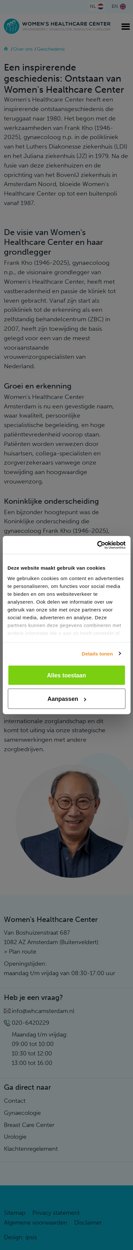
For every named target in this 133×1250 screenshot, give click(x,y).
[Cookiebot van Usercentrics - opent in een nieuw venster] (96, 545)
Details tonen (97, 653)
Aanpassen (66, 698)
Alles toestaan (66, 675)
